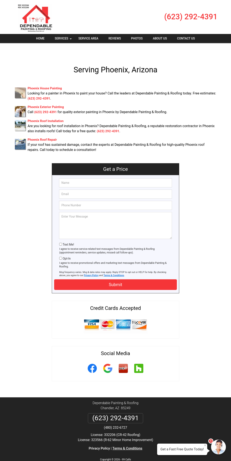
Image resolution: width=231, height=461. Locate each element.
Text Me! (68, 232)
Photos (137, 38)
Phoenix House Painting (45, 76)
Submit (115, 272)
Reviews (114, 38)
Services (64, 40)
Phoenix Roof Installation (46, 108)
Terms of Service (146, 452)
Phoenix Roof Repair (42, 127)
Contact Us (186, 38)
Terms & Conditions (114, 262)
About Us (160, 38)
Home (40, 38)
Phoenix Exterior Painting (46, 94)
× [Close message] (205, 445)
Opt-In (66, 246)
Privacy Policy (91, 262)
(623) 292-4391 (190, 16)
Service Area (88, 38)
